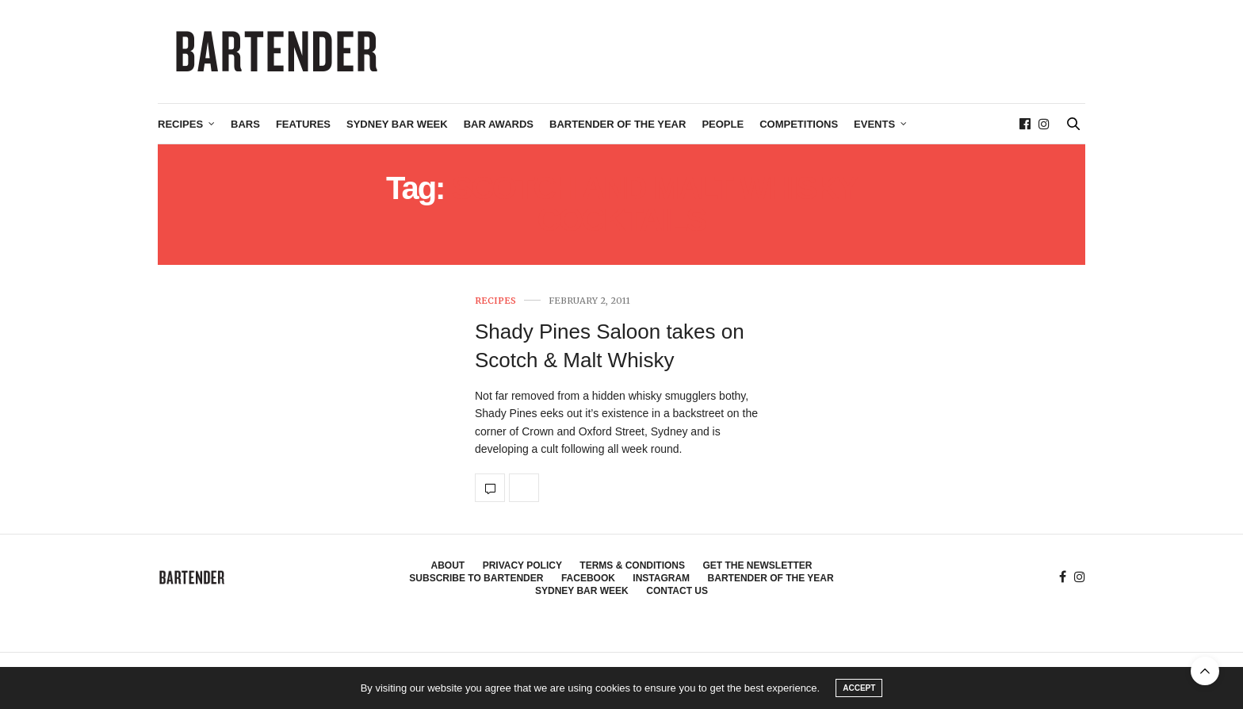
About (448, 565)
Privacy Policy (522, 565)
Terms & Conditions (632, 565)
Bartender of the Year (617, 124)
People (723, 124)
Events (874, 124)
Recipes (180, 124)
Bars (245, 124)
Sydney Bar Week (397, 124)
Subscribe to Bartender (476, 578)
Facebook (588, 578)
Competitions (798, 124)
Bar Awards (499, 124)
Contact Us (677, 590)
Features (303, 124)
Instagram (661, 578)
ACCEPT (859, 688)
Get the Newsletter (757, 565)
